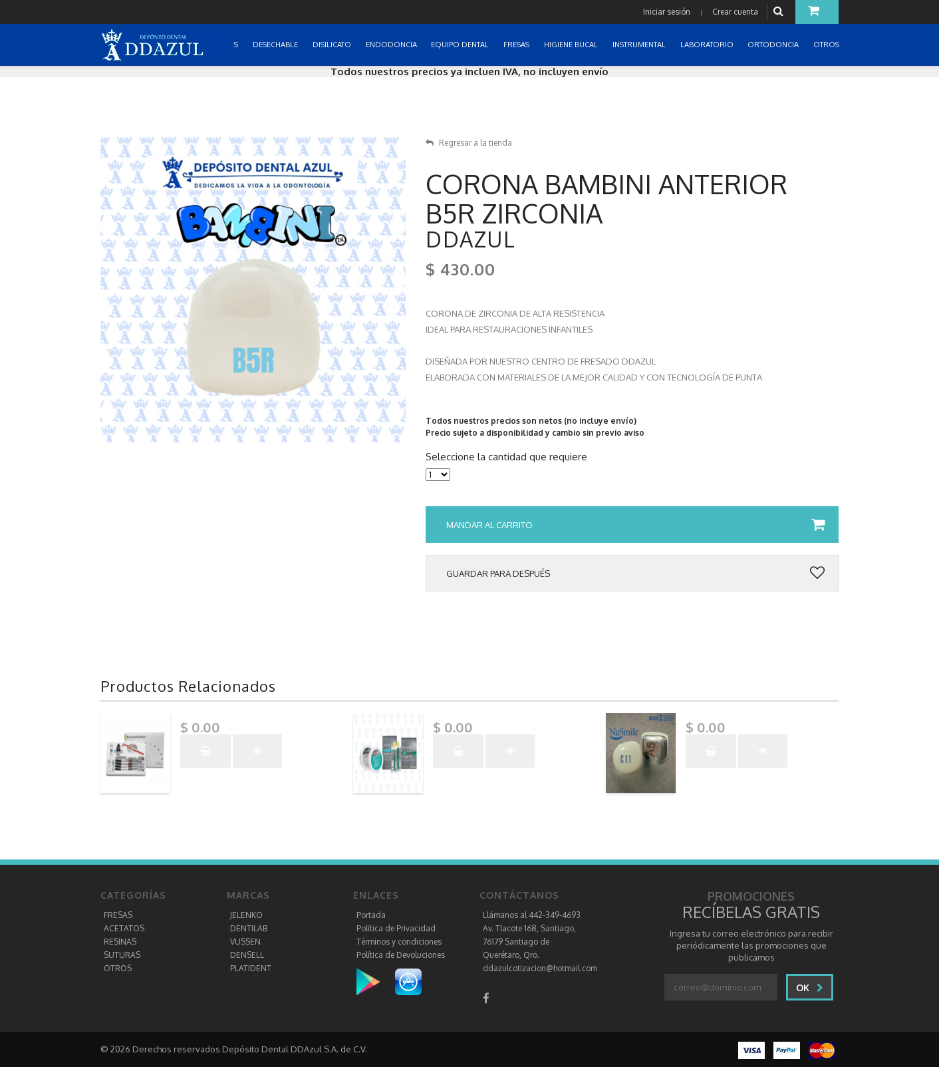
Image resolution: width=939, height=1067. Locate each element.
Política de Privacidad (396, 928)
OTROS (118, 968)
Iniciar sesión (666, 12)
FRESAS (118, 915)
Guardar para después (635, 573)
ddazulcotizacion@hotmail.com (540, 968)
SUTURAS (122, 955)
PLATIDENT (250, 968)
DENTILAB (248, 928)
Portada (371, 915)
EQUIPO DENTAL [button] (461, 44)
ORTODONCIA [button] (774, 44)
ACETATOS (124, 928)
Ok (809, 987)
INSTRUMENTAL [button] (640, 44)
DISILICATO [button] (333, 44)
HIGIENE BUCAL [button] (572, 44)
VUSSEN (245, 942)
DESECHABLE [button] (276, 44)
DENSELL (247, 955)
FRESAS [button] (517, 44)
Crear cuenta (735, 12)
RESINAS (120, 942)
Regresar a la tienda (469, 143)
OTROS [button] (827, 44)
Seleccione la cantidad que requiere (506, 457)
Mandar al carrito (635, 525)
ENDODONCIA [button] (392, 44)
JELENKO (246, 915)
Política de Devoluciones (400, 955)
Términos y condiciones (399, 942)
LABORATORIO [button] (708, 44)
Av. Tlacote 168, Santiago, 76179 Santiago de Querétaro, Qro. (529, 941)
